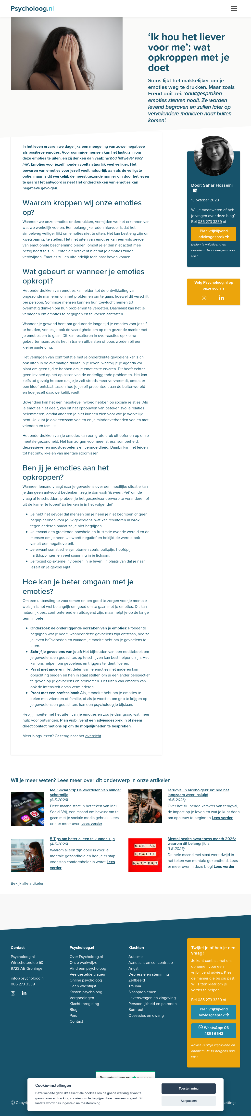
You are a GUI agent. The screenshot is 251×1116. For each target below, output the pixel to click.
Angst (133, 968)
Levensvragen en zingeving (152, 998)
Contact (76, 1021)
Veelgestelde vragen (87, 974)
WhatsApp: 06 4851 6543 (214, 1030)
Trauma (134, 986)
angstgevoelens (64, 447)
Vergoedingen (82, 998)
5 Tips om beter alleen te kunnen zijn (82, 839)
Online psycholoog (86, 980)
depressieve (33, 447)
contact (40, 726)
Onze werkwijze (83, 962)
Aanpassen (189, 1101)
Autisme (135, 956)
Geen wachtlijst (83, 986)
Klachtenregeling (84, 1003)
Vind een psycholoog (88, 968)
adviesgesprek (110, 720)
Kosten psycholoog (86, 992)
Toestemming (189, 1088)
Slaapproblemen (142, 992)
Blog (73, 1009)
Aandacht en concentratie (150, 962)
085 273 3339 (210, 221)
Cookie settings (223, 1102)
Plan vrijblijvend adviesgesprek (214, 234)
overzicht (93, 736)
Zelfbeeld (136, 980)
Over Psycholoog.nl (86, 956)
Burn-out (135, 1009)
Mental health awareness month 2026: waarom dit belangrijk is (202, 841)
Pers (73, 1015)
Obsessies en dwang (146, 1015)
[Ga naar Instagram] (205, 298)
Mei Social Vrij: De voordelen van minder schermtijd (85, 792)
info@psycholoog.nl (28, 978)
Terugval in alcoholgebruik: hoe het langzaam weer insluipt (198, 792)
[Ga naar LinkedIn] (222, 298)
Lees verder (91, 823)
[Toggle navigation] (234, 8)
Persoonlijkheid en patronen (152, 1003)
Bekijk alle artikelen (27, 883)
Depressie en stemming (148, 974)
